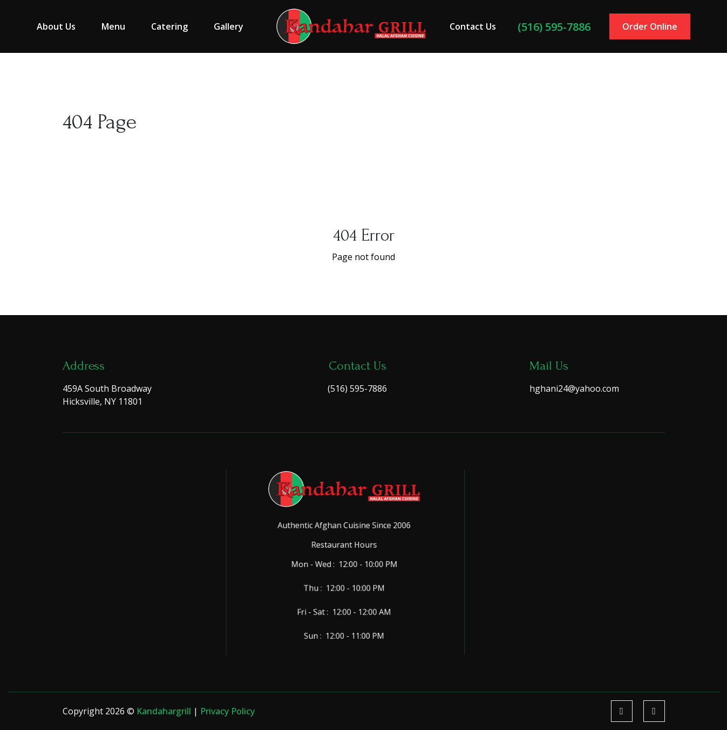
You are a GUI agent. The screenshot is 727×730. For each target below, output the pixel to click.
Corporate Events (577, 574)
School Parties (572, 609)
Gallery (231, 26)
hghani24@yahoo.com (574, 388)
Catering (173, 26)
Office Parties (571, 555)
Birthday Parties (575, 519)
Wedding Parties (575, 628)
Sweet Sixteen (572, 538)
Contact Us (470, 26)
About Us (62, 26)
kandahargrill (165, 711)
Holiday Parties (573, 592)
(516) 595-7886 (550, 26)
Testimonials (104, 592)
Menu (118, 26)
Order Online (644, 26)
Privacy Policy (227, 711)
